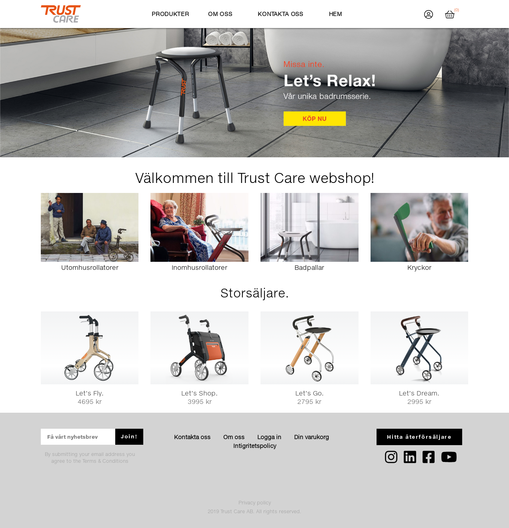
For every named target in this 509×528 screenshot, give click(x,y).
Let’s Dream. (419, 393)
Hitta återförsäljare (419, 437)
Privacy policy (254, 502)
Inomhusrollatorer (199, 267)
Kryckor (419, 267)
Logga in (269, 437)
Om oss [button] (220, 13)
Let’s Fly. (90, 393)
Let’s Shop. (199, 393)
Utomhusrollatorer (89, 267)
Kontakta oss (192, 437)
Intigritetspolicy (254, 445)
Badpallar (309, 267)
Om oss (233, 437)
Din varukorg (311, 437)
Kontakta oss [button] (280, 13)
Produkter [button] (170, 13)
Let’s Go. (309, 393)
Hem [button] (335, 13)
